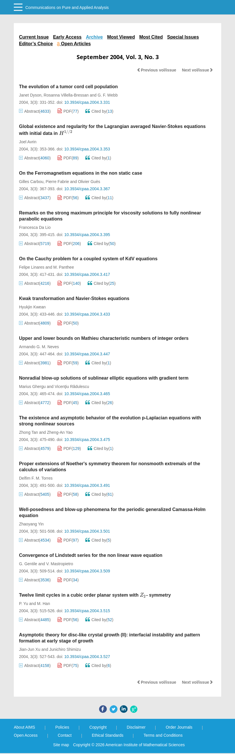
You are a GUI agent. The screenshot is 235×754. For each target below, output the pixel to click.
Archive (94, 37)
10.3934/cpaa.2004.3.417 (87, 274)
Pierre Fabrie (57, 181)
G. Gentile (28, 563)
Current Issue (34, 37)
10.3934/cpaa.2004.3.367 (87, 188)
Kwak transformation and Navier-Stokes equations (74, 298)
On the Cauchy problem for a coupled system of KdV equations (88, 258)
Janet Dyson (30, 95)
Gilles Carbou (31, 181)
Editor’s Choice (36, 43)
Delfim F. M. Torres (35, 478)
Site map (61, 744)
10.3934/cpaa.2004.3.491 (87, 485)
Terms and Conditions (162, 735)
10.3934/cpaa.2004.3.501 (87, 531)
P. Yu (23, 603)
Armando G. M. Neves (39, 346)
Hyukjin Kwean (32, 307)
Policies (62, 727)
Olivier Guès (89, 181)
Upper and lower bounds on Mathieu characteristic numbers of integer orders (104, 338)
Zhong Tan (28, 432)
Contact (65, 735)
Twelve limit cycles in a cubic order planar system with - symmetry (95, 595)
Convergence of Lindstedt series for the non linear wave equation (90, 555)
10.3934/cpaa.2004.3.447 (87, 354)
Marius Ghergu (32, 386)
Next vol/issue (197, 70)
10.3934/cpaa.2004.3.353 (87, 149)
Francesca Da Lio (35, 227)
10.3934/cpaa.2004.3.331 (87, 102)
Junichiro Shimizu (65, 649)
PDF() (68, 111)
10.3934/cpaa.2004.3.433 (87, 314)
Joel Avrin (27, 142)
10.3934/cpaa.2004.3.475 (87, 439)
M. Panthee (63, 267)
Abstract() (35, 111)
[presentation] (66, 132)
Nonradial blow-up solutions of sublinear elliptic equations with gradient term (103, 378)
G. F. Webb (108, 95)
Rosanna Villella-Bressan (66, 95)
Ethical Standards (108, 735)
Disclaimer (136, 727)
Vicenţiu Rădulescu (72, 386)
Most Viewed (121, 37)
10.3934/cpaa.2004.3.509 (87, 571)
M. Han (43, 603)
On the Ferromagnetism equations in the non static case (80, 173)
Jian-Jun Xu (29, 649)
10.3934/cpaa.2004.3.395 (87, 234)
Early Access (67, 37)
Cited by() (99, 111)
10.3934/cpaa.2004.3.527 (87, 656)
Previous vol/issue (156, 70)
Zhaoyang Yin (31, 524)
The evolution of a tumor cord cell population (68, 86)
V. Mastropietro (59, 563)
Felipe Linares (31, 267)
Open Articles (74, 43)
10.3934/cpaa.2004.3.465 (87, 393)
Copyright (98, 727)
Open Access (26, 735)
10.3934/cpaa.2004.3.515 (87, 610)
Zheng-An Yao (60, 432)
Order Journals (179, 727)
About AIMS (24, 727)
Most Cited (151, 37)
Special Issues (183, 37)
